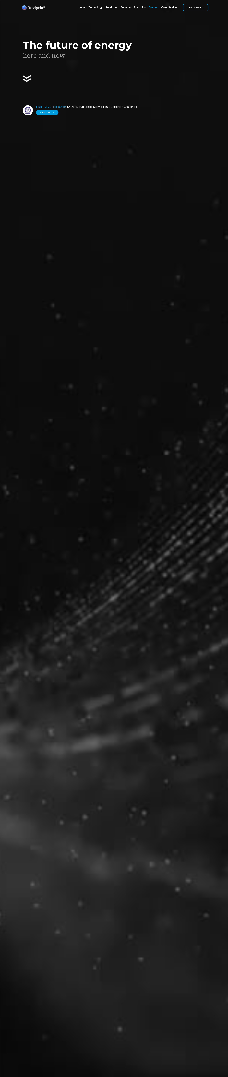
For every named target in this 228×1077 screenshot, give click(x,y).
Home (81, 7)
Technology (96, 7)
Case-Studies (169, 7)
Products (111, 7)
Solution (125, 7)
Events (153, 7)
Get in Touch (195, 7)
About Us (140, 7)
